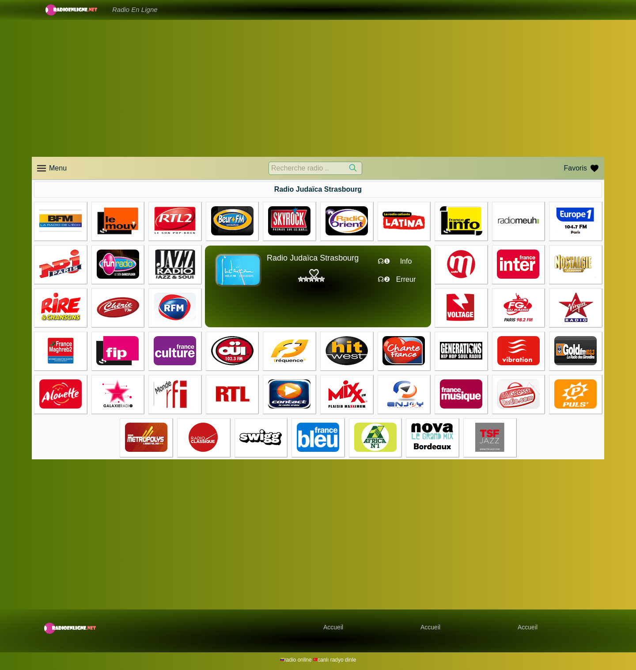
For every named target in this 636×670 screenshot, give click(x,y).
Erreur (406, 279)
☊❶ (384, 261)
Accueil (333, 627)
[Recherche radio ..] (315, 168)
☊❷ (384, 279)
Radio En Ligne (135, 9)
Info (406, 261)
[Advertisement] (318, 88)
